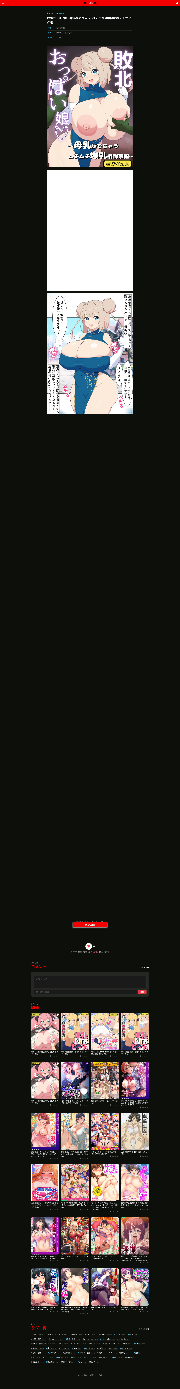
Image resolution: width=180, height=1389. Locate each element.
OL (113, 1353)
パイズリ (126, 1348)
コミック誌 (108, 1339)
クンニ (48, 1357)
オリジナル (91, 1339)
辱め (114, 1348)
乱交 (36, 1357)
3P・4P (95, 1344)
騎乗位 (140, 1344)
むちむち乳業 (61, 28)
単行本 (69, 33)
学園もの (38, 1348)
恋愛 (102, 1348)
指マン (118, 1357)
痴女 (102, 1353)
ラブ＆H (124, 1339)
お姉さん (62, 1357)
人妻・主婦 (39, 1339)
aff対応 (38, 1334)
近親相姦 (69, 1353)
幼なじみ (126, 1353)
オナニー (90, 1357)
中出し (91, 1334)
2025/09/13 (61, 38)
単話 (52, 1334)
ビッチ (95, 1362)
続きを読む (90, 924)
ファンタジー (79, 1344)
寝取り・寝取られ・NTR (44, 1344)
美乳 (77, 1348)
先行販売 (38, 1362)
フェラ (120, 1334)
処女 (64, 1344)
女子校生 (106, 1334)
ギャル (76, 1357)
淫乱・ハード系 (112, 1344)
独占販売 (52, 1362)
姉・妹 (52, 1348)
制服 (128, 1344)
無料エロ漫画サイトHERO (93, 1375)
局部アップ (68, 1362)
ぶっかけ (54, 1353)
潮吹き (90, 1348)
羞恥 (139, 1353)
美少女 (134, 1334)
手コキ (104, 1357)
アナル (65, 1348)
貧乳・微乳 (73, 1339)
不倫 (130, 1357)
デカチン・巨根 (87, 1353)
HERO (90, 3)
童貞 (82, 1362)
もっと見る (145, 1329)
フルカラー (60, 33)
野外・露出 (39, 1353)
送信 (142, 992)
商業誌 (61, 13)
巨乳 (64, 1334)
